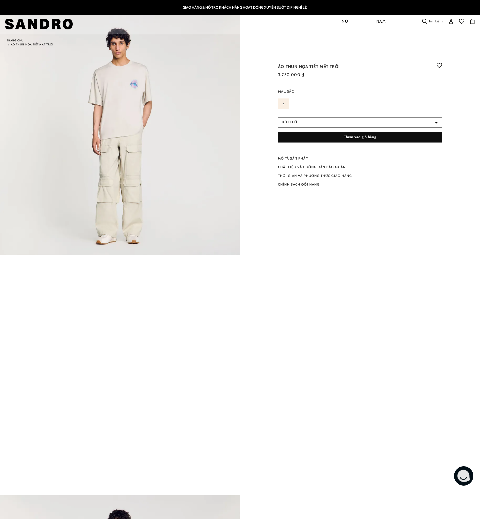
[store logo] (40, 24)
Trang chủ (15, 40)
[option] (283, 103)
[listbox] (360, 105)
